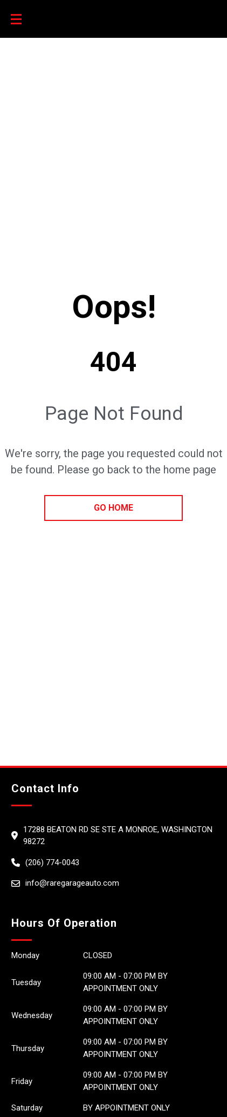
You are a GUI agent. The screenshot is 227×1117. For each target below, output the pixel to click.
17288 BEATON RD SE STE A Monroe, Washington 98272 (117, 836)
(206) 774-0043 (52, 862)
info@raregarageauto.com (72, 883)
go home (113, 508)
